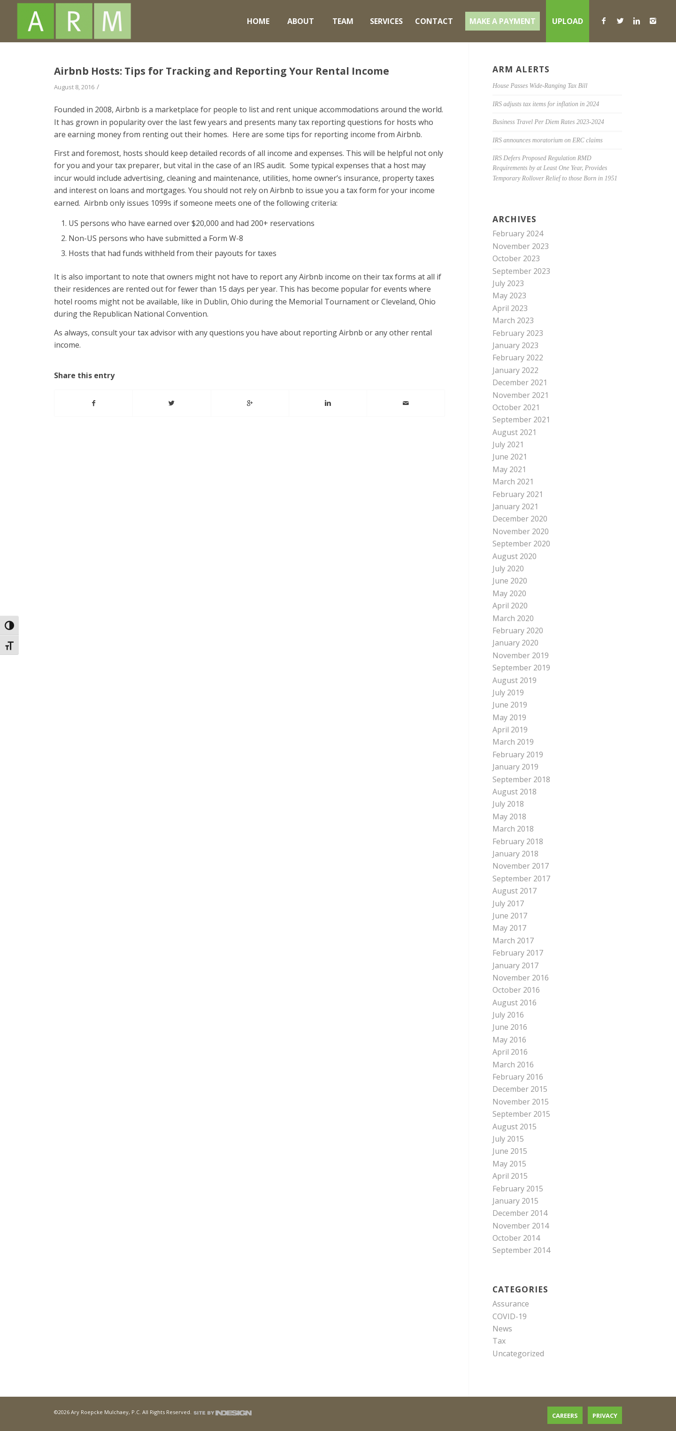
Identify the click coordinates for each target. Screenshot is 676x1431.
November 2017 (520, 866)
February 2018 (517, 841)
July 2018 (508, 804)
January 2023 (515, 345)
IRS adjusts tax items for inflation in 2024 (545, 104)
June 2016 (509, 1027)
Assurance (510, 1304)
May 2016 (509, 1039)
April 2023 (510, 308)
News (502, 1328)
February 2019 (517, 754)
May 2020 (509, 593)
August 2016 (514, 1002)
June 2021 (509, 456)
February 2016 (517, 1077)
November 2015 (520, 1102)
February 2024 (517, 233)
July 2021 (508, 444)
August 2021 (514, 432)
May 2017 (509, 928)
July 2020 (508, 568)
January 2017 (515, 965)
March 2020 (513, 618)
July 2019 (508, 692)
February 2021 (517, 494)
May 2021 (509, 469)
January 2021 (515, 506)
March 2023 (513, 320)
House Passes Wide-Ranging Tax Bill (539, 85)
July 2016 (508, 1015)
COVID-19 (509, 1316)
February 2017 (517, 953)
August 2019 (514, 680)
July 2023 (508, 283)
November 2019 (520, 655)
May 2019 (509, 717)
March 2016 (513, 1064)
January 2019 (515, 767)
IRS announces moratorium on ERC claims (547, 140)
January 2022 (515, 370)
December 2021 (519, 382)
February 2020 (517, 630)
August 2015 (514, 1126)
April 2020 (510, 605)
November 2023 (520, 246)
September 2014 (521, 1250)
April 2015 (510, 1176)
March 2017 (513, 940)
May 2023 (509, 295)
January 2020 (515, 643)
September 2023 (521, 271)
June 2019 (509, 705)
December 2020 (519, 518)
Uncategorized (518, 1353)
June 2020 (509, 581)
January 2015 (515, 1201)
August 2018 (514, 791)
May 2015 (509, 1164)
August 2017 (514, 891)
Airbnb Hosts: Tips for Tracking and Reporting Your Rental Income (221, 71)
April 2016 (510, 1052)
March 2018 (513, 829)
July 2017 (508, 903)
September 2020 (521, 543)
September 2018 (521, 779)
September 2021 (521, 419)
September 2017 (521, 878)
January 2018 (515, 853)
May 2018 (509, 816)
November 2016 (520, 977)
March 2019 (513, 742)
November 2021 (520, 395)
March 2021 (513, 481)
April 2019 (510, 729)
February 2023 (517, 333)
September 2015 (521, 1114)
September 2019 (521, 667)
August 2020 (514, 556)
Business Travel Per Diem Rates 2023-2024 (548, 121)
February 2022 (517, 357)
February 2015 (517, 1188)
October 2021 (516, 407)
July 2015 (508, 1139)
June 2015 (509, 1151)
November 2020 (520, 531)
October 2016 (516, 990)
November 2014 (520, 1226)
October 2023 (516, 258)
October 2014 (516, 1238)
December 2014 (519, 1213)
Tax (499, 1341)
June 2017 (509, 915)
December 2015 (519, 1089)
